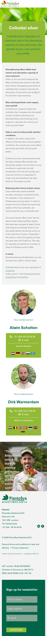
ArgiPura (24, 276)
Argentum (10, 270)
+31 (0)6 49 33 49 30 (24, 336)
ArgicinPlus (11, 276)
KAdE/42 (35, 553)
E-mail (23, 340)
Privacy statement (20, 547)
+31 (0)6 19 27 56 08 (24, 410)
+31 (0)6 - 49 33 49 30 (11, 527)
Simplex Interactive (15, 553)
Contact (5, 509)
